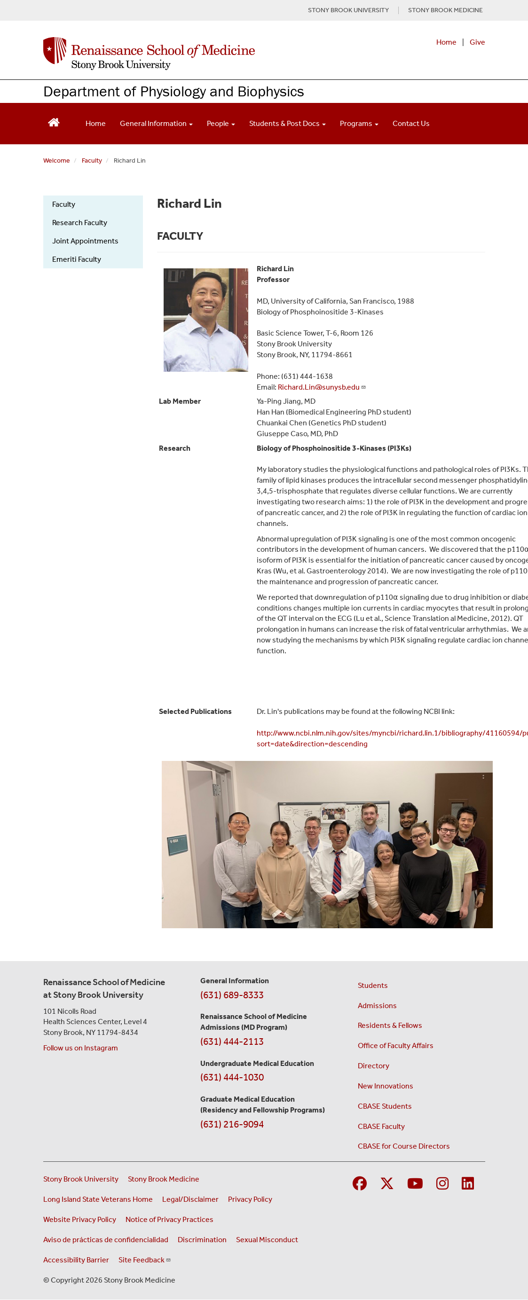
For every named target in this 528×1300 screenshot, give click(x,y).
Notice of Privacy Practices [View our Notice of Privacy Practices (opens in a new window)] (169, 1219)
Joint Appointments (85, 240)
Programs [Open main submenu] (359, 123)
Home (446, 42)
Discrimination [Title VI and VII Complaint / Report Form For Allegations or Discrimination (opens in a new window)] (202, 1239)
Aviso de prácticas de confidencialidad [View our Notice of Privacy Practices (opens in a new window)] (105, 1239)
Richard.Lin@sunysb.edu (322, 387)
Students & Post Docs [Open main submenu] (287, 123)
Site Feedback (144, 1259)
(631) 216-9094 (232, 1124)
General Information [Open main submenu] (156, 123)
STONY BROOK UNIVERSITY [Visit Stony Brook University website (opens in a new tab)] (348, 10)
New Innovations (385, 1085)
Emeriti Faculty (76, 259)
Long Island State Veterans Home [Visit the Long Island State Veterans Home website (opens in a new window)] (98, 1199)
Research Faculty (79, 222)
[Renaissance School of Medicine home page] (183, 53)
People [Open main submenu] (221, 123)
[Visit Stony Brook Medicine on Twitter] (387, 1184)
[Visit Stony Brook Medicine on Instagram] (442, 1184)
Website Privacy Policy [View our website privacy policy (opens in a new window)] (79, 1219)
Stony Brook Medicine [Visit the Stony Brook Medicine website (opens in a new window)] (163, 1179)
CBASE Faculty (381, 1126)
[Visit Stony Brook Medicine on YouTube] (415, 1184)
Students (373, 985)
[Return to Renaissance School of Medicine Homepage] (54, 121)
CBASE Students (385, 1106)
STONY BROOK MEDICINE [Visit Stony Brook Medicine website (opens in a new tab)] (445, 10)
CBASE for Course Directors (404, 1146)
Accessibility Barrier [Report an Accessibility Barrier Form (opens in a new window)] (76, 1259)
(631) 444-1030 (232, 1077)
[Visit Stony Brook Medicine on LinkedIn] (468, 1184)
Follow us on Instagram (80, 1047)
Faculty (92, 160)
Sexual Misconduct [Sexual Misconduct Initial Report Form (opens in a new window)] (267, 1239)
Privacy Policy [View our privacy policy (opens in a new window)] (250, 1199)
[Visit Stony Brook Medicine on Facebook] (359, 1184)
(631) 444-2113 (232, 1041)
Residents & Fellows (390, 1025)
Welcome (56, 160)
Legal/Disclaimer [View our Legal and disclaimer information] (190, 1199)
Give (477, 42)
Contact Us (411, 123)
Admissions (377, 1005)
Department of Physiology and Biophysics (173, 91)
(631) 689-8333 (232, 995)
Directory (373, 1065)
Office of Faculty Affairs (395, 1045)
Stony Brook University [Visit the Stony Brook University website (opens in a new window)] (80, 1179)
